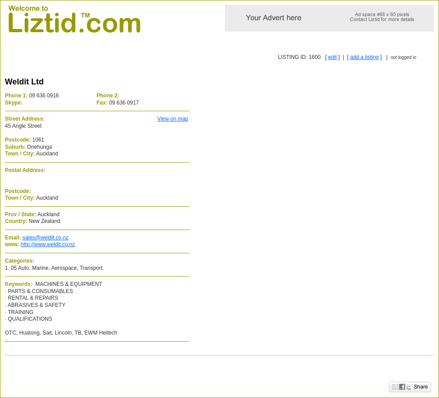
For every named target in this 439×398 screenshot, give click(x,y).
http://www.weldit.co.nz (48, 244)
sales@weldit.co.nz (45, 238)
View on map (172, 119)
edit (332, 57)
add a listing (364, 57)
